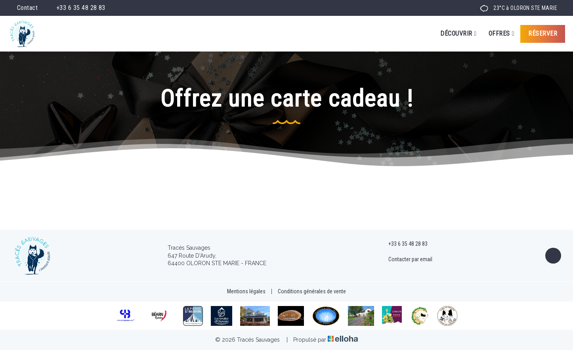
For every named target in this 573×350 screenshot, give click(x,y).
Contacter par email (405, 259)
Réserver (542, 33)
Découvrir (458, 33)
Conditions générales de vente (312, 291)
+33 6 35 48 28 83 (403, 244)
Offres (501, 33)
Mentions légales (246, 291)
